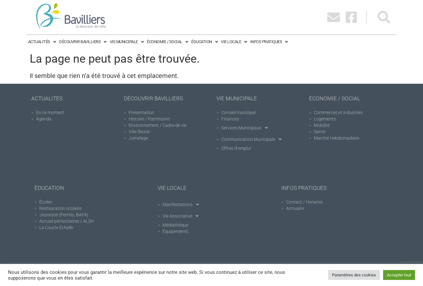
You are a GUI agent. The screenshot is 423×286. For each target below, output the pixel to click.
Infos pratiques (269, 41)
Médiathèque (175, 225)
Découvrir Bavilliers (83, 41)
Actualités (42, 41)
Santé (319, 131)
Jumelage (138, 138)
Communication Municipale (253, 139)
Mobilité (321, 125)
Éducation (204, 41)
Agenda (43, 118)
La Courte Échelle (56, 227)
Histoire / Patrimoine (149, 118)
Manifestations (182, 204)
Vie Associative (182, 216)
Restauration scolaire (60, 208)
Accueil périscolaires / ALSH (66, 221)
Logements (325, 118)
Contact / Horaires (304, 202)
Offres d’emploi (236, 148)
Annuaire (295, 208)
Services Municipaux (246, 128)
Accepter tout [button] (399, 275)
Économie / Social (167, 41)
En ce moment (50, 112)
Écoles (45, 202)
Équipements (175, 231)
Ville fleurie (139, 131)
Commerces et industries (338, 112)
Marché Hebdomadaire (336, 138)
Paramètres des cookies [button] (354, 275)
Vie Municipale (127, 41)
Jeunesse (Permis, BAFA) (63, 214)
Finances (230, 118)
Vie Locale (234, 41)
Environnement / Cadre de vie (157, 125)
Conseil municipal (238, 112)
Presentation (141, 112)
